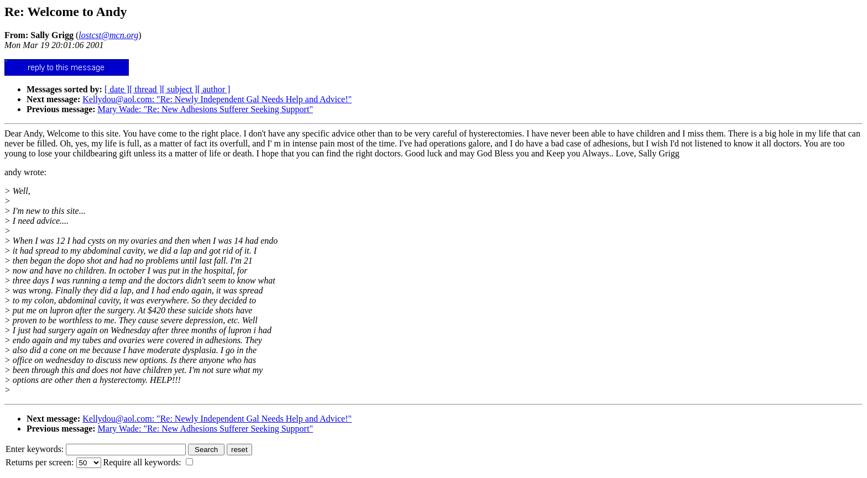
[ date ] (117, 89)
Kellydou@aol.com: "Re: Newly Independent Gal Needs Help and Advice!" (217, 99)
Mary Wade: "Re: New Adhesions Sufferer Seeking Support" (205, 109)
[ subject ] (179, 89)
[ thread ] (145, 89)
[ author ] (214, 89)
